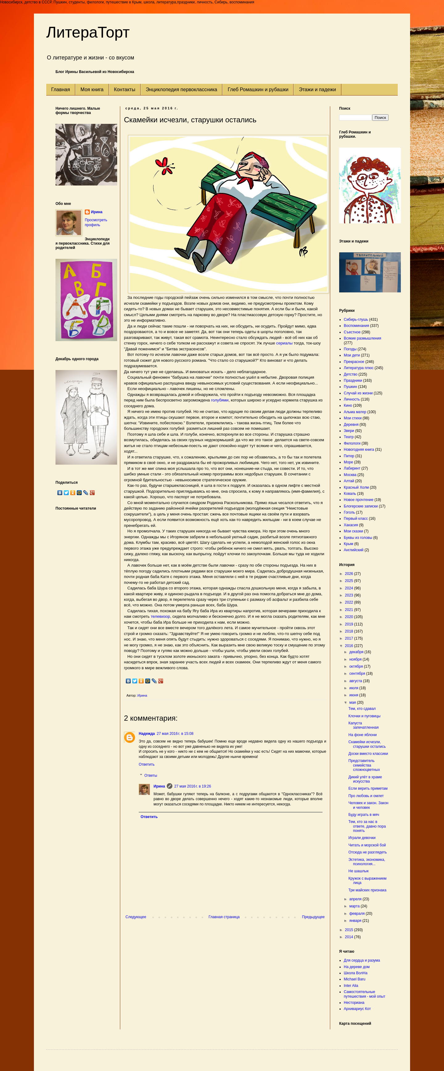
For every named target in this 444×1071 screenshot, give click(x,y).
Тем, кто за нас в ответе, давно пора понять (367, 826)
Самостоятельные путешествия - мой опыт (364, 994)
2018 (349, 631)
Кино (348, 405)
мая (353, 702)
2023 (349, 595)
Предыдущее (313, 917)
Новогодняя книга (359, 449)
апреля (356, 899)
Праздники (353, 380)
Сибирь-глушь (356, 319)
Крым (348, 544)
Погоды (350, 349)
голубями (219, 400)
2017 (349, 638)
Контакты (124, 89)
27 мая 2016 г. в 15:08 (175, 733)
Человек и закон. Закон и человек (368, 805)
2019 (349, 624)
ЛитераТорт (88, 32)
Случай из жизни (358, 393)
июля (354, 688)
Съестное (352, 332)
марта (355, 906)
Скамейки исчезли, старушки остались (367, 744)
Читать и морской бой (367, 845)
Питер (349, 456)
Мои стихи (353, 418)
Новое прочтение (358, 500)
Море (348, 462)
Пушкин (350, 387)
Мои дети (352, 355)
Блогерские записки (361, 506)
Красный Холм (356, 487)
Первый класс (356, 518)
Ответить (146, 764)
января (355, 920)
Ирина (159, 786)
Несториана (354, 1002)
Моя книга (92, 89)
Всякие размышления (362, 338)
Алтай (349, 481)
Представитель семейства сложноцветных (364, 765)
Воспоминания (356, 326)
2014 (349, 937)
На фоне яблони (362, 735)
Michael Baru (354, 979)
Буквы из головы (358, 538)
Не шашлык (358, 871)
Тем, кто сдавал (362, 709)
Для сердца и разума (362, 960)
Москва (350, 475)
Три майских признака (367, 890)
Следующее (135, 917)
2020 (349, 617)
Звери (349, 431)
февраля (357, 913)
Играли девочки (362, 838)
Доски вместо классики (368, 753)
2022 (349, 602)
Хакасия (351, 525)
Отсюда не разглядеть (367, 852)
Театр (349, 437)
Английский (354, 550)
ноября (356, 659)
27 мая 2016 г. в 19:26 (192, 786)
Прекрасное (354, 362)
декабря (356, 652)
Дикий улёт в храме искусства (365, 779)
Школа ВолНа (356, 973)
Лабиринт (352, 468)
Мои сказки (353, 531)
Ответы (150, 775)
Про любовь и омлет (366, 796)
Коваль (350, 493)
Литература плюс (358, 368)
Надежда (147, 733)
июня (354, 695)
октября (356, 666)
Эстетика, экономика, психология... (366, 861)
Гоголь (349, 512)
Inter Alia (351, 985)
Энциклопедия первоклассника (181, 89)
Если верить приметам (368, 788)
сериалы (284, 343)
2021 (349, 610)
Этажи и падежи (317, 89)
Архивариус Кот (357, 1009)
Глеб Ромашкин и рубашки (258, 89)
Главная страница (224, 917)
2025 (349, 581)
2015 (349, 930)
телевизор (160, 616)
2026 (349, 574)
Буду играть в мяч (363, 814)
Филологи (352, 443)
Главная (60, 89)
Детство (350, 374)
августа (356, 681)
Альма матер (355, 412)
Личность (352, 399)
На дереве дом (357, 967)
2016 (349, 646)
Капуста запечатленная (363, 725)
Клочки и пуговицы (364, 716)
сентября (357, 673)
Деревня (351, 424)
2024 (349, 588)
